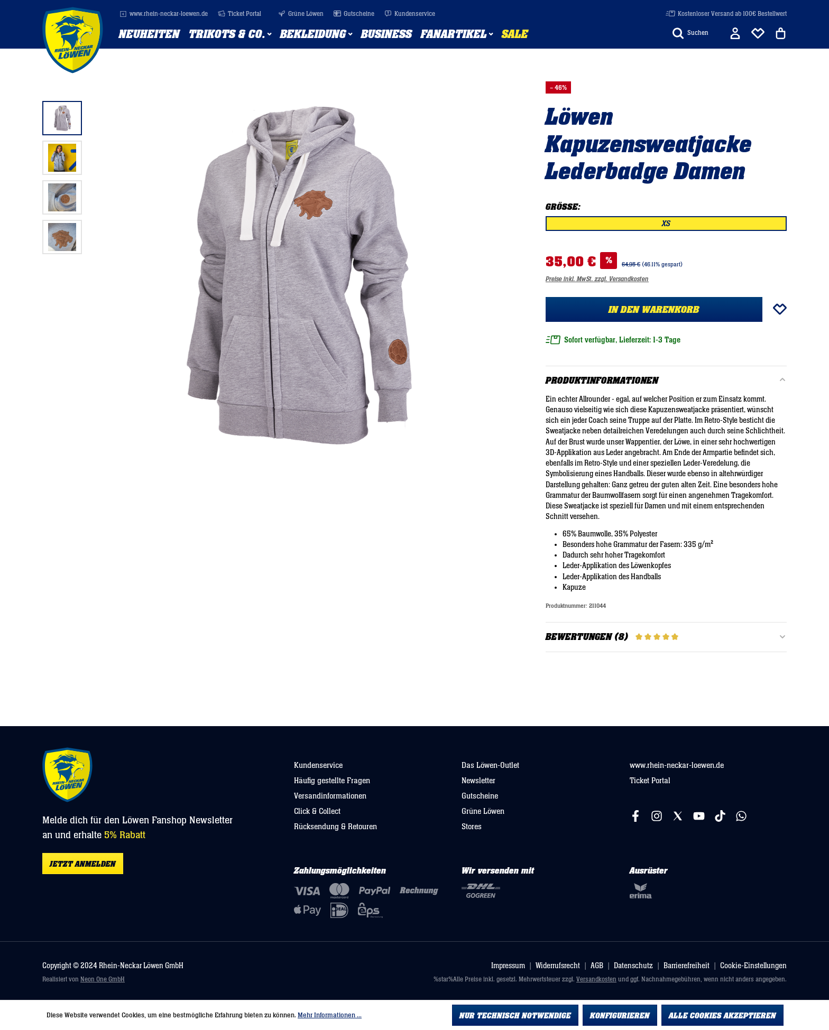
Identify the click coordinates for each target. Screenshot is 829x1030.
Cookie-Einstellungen (753, 966)
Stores (472, 826)
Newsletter (478, 780)
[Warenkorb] (780, 33)
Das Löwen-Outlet (490, 765)
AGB (597, 966)
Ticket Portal (239, 14)
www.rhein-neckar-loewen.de (163, 14)
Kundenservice (409, 14)
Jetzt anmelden (83, 864)
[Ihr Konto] (735, 33)
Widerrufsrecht (558, 966)
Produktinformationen (602, 381)
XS (666, 223)
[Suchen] (690, 33)
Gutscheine (354, 14)
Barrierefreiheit (687, 966)
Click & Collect (317, 811)
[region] (273, 275)
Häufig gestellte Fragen (332, 780)
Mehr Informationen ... (330, 1015)
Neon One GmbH (102, 979)
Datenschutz (633, 966)
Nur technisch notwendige (515, 1016)
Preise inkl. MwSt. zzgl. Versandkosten (597, 279)
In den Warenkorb (654, 309)
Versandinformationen (330, 796)
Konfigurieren (620, 1016)
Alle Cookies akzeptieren (722, 1016)
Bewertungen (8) (666, 637)
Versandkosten (596, 979)
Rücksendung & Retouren (335, 826)
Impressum (508, 966)
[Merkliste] (758, 33)
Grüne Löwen (301, 14)
